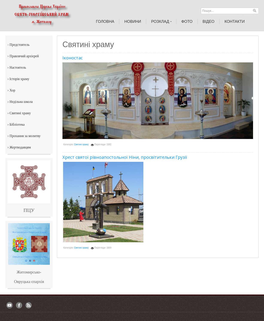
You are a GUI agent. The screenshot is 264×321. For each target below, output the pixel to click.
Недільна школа (21, 101)
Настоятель (17, 67)
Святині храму (81, 144)
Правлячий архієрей (24, 56)
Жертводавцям (20, 147)
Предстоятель (19, 44)
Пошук (255, 11)
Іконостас (72, 58)
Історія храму (19, 79)
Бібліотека (16, 124)
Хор (12, 90)
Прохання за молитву (24, 136)
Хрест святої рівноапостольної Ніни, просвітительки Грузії (124, 157)
